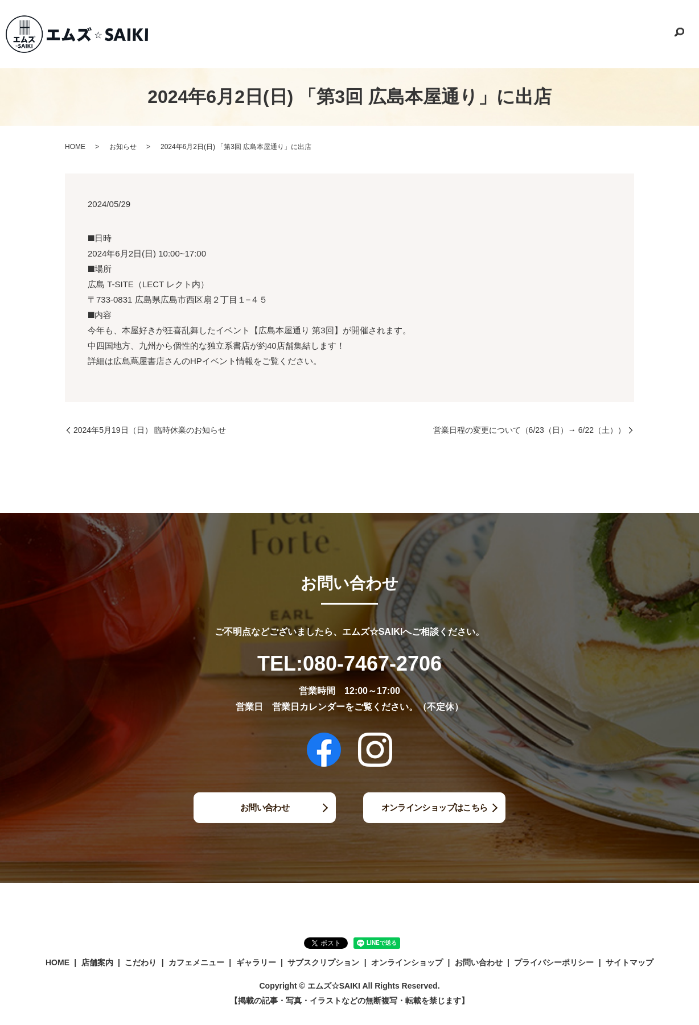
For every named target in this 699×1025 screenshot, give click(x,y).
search (679, 34)
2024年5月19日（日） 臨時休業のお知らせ (149, 430)
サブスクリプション (508, 33)
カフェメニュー (397, 33)
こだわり (349, 33)
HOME (279, 33)
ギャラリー (448, 33)
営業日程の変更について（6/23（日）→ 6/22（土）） (529, 430)
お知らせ (123, 147)
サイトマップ (629, 962)
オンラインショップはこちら (434, 807)
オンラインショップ (582, 33)
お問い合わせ (645, 33)
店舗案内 (312, 33)
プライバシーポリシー (554, 962)
